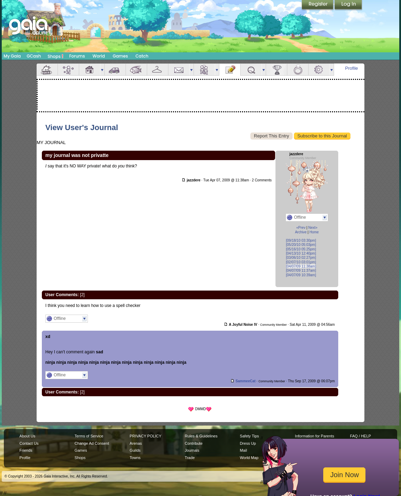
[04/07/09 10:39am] (301, 275)
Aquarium (136, 69)
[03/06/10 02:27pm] (301, 258)
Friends (204, 69)
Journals (192, 450)
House (89, 69)
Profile (351, 68)
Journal (229, 69)
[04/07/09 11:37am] (301, 270)
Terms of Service (89, 436)
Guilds (135, 450)
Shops (55, 56)
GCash (34, 56)
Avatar (68, 69)
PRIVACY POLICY (145, 436)
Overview (47, 69)
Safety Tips (249, 436)
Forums (77, 56)
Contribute (194, 443)
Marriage (297, 69)
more (102, 69)
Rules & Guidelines (201, 436)
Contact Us (29, 443)
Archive (301, 232)
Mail (178, 69)
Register (318, 5)
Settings (319, 69)
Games (120, 56)
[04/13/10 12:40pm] (301, 253)
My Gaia (12, 56)
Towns (135, 458)
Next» (312, 228)
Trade (190, 458)
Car (115, 69)
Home (314, 232)
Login (348, 5)
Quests (251, 69)
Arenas (136, 443)
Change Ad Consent (92, 443)
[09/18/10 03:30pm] (301, 240)
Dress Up (248, 443)
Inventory (157, 69)
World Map (249, 458)
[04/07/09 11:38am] (301, 266)
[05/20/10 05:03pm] (301, 245)
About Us (27, 436)
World (98, 56)
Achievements (276, 69)
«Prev (300, 228)
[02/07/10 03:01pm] (301, 262)
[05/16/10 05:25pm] (301, 249)
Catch (142, 56)
